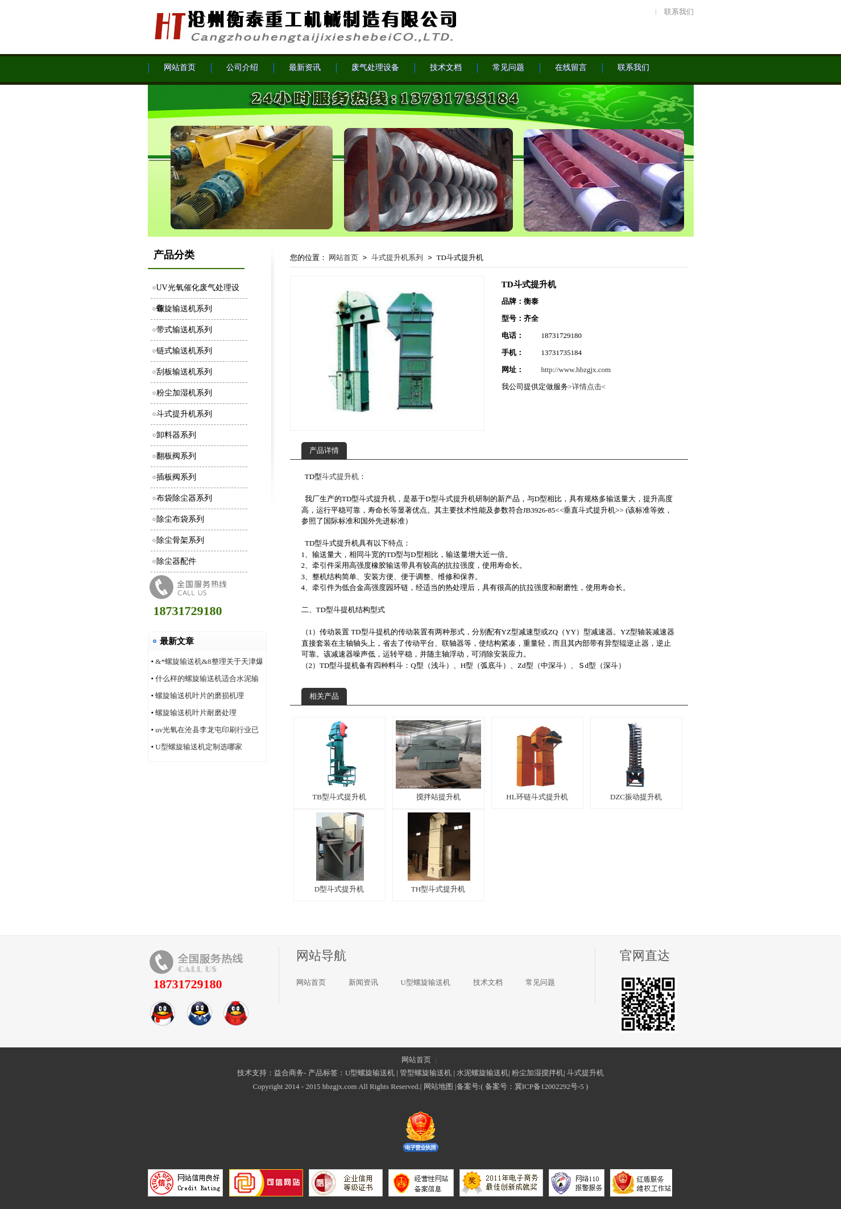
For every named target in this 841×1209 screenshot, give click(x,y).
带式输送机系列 (184, 329)
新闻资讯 (363, 982)
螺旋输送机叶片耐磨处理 (196, 712)
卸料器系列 (176, 435)
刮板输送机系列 (184, 372)
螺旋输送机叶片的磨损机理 (199, 695)
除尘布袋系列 (180, 519)
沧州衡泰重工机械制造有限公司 (304, 26)
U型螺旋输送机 (425, 982)
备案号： (500, 1086)
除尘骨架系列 (180, 540)
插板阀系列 (176, 477)
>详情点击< (587, 386)
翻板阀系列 (176, 456)
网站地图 (438, 1086)
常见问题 (540, 982)
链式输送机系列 (184, 350)
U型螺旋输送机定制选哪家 (198, 746)
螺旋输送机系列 (184, 308)
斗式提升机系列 (184, 414)
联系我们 (679, 11)
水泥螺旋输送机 (482, 1072)
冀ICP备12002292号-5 (549, 1086)
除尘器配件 (176, 561)
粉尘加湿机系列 (184, 393)
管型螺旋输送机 (425, 1072)
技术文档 (488, 982)
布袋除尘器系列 (184, 498)
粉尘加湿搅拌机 (538, 1072)
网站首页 (343, 257)
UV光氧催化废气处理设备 (197, 291)
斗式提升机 (340, 476)
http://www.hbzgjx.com (576, 369)
